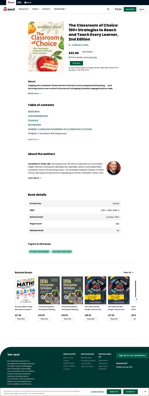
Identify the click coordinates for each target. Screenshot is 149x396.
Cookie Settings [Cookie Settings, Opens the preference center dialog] (97, 393)
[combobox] (88, 51)
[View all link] (128, 272)
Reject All (114, 393)
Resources (24, 9)
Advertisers (103, 360)
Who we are (68, 358)
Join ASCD (130, 9)
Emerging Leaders (88, 360)
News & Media (69, 366)
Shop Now (76, 63)
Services (47, 9)
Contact (66, 369)
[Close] (145, 392)
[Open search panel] (108, 9)
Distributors (103, 363)
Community (86, 363)
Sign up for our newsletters (132, 355)
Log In (141, 9)
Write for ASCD (87, 366)
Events (36, 9)
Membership (60, 9)
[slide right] (136, 299)
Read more (34, 139)
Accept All (130, 393)
